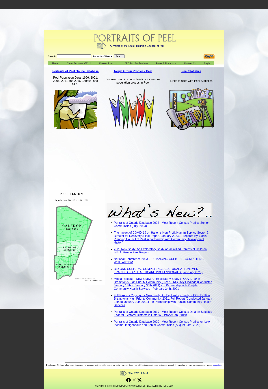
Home (55, 63)
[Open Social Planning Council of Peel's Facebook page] (129, 381)
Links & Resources (166, 63)
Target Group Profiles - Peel (133, 71)
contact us (217, 365)
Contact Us (190, 63)
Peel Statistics (191, 71)
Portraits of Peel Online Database (75, 71)
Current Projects (107, 63)
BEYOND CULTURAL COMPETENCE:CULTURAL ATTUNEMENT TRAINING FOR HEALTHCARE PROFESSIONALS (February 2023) (158, 270)
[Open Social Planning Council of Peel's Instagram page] (134, 381)
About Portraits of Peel (79, 63)
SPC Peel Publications (136, 63)
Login (207, 63)
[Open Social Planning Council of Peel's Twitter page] (139, 381)
